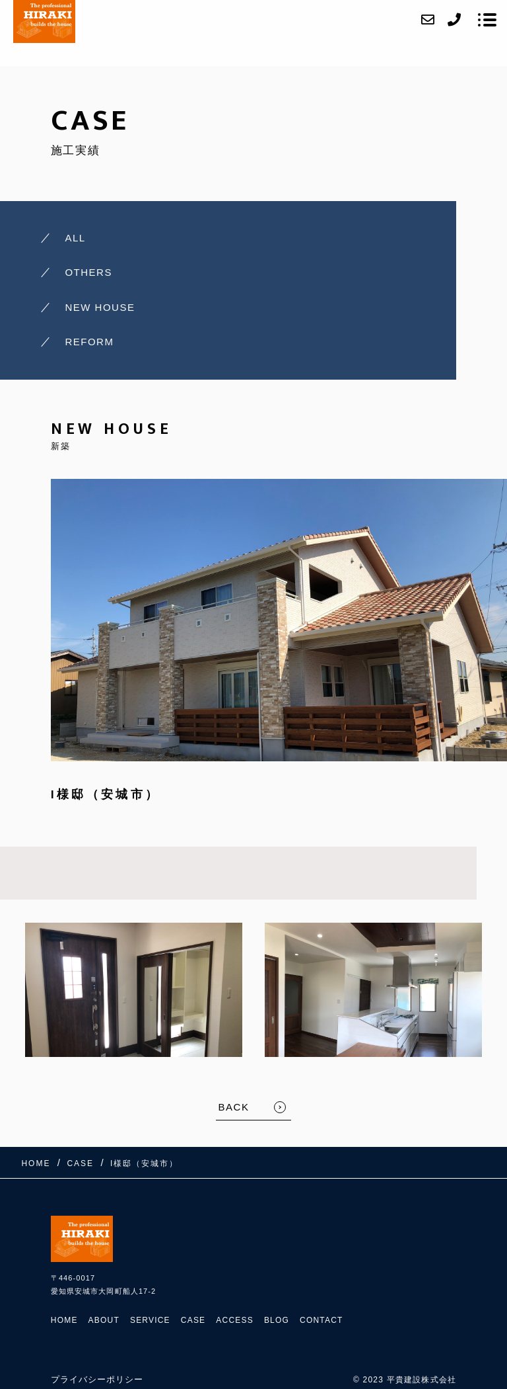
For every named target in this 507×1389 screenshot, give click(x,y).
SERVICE (150, 1320)
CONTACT (321, 1320)
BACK (234, 1107)
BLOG (276, 1320)
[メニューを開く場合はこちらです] (487, 20)
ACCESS (235, 1320)
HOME (64, 1320)
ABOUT (103, 1320)
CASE (193, 1320)
